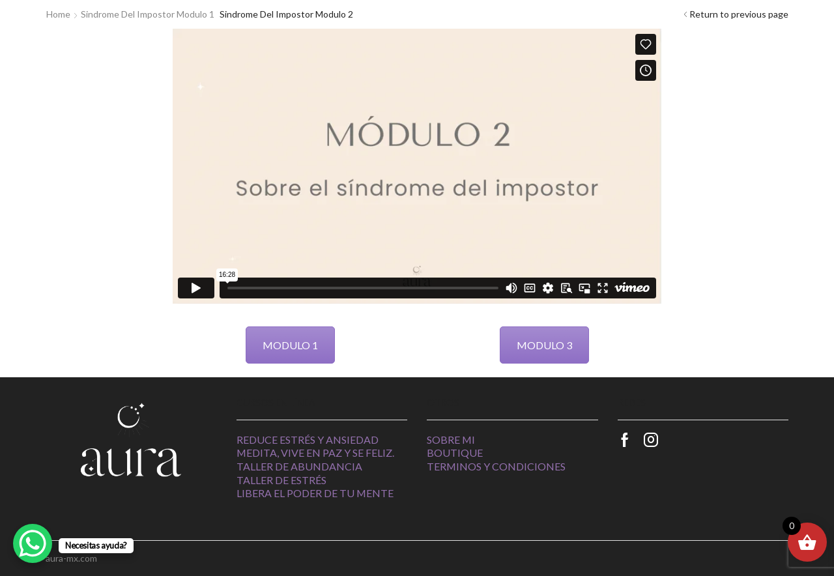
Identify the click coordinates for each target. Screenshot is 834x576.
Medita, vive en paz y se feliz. (315, 452)
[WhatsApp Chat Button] (32, 543)
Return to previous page (738, 14)
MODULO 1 (290, 345)
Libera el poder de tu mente (315, 493)
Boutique (455, 452)
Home (58, 14)
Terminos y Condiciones (496, 466)
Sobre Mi (451, 439)
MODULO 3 (544, 345)
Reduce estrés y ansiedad (308, 439)
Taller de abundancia (299, 466)
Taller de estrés (281, 480)
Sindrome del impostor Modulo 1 (147, 14)
